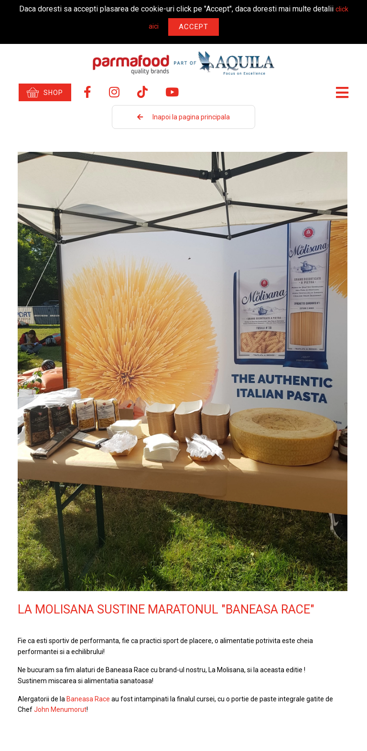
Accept (193, 26)
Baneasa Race (88, 699)
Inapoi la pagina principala (183, 117)
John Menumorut (60, 709)
